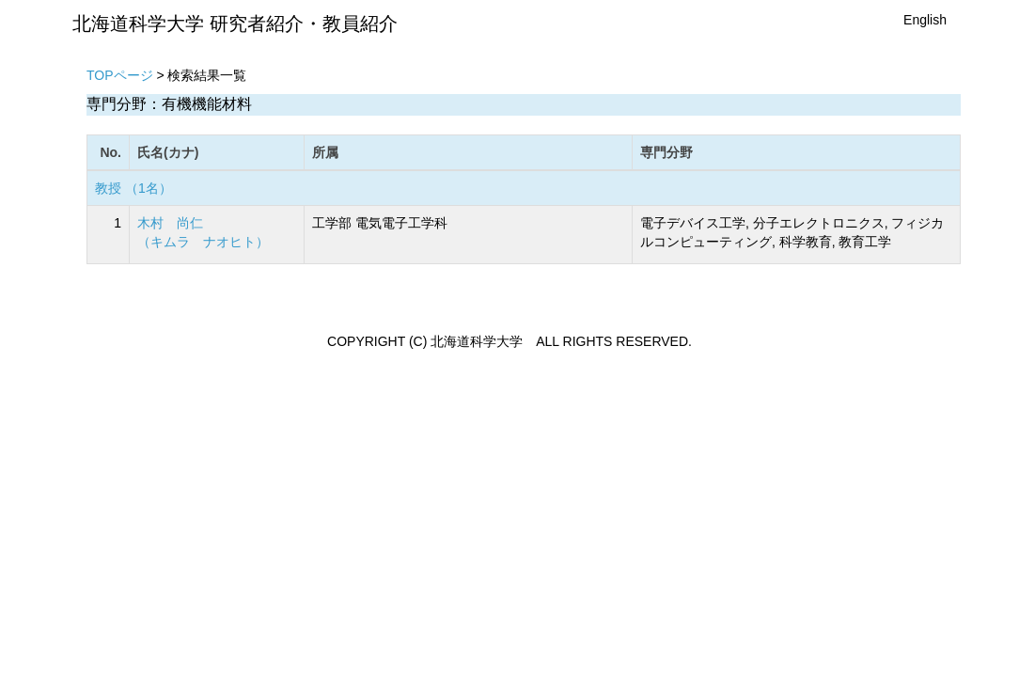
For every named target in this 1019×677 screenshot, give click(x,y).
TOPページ (119, 75)
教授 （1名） (133, 188)
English (925, 19)
